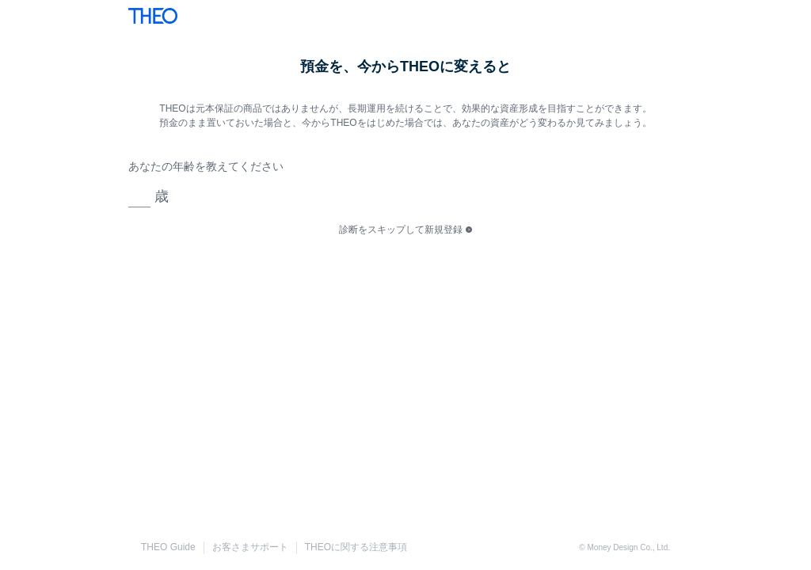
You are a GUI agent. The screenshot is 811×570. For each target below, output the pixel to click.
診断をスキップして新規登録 (401, 229)
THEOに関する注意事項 (356, 547)
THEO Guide (168, 547)
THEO (152, 16)
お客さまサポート (250, 547)
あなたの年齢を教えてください (206, 166)
